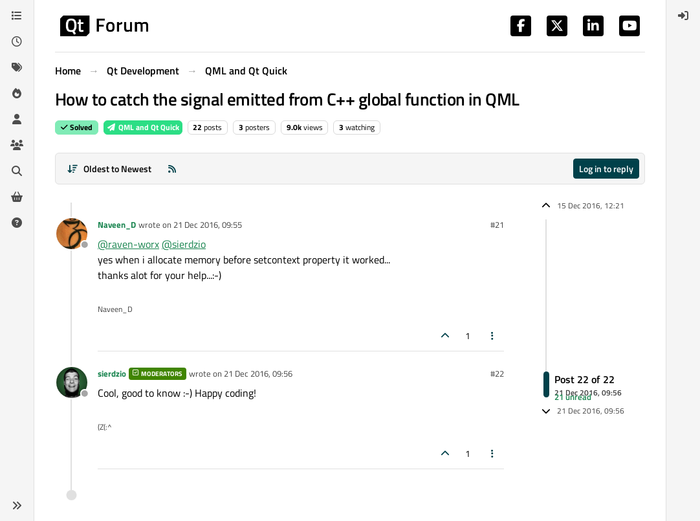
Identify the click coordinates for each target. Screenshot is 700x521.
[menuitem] (683, 15)
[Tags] (16, 67)
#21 (497, 224)
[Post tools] (493, 336)
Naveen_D (117, 224)
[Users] (16, 119)
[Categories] (16, 15)
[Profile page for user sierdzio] (71, 382)
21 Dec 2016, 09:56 (258, 373)
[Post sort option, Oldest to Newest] (109, 169)
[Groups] (16, 145)
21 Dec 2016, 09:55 (207, 224)
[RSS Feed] (172, 169)
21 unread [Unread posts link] (572, 396)
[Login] (683, 15)
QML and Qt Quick (143, 127)
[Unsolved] (16, 222)
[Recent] (16, 41)
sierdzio (112, 373)
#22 (497, 373)
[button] (16, 505)
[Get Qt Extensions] (16, 196)
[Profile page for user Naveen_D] (71, 233)
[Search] (16, 171)
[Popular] (16, 93)
